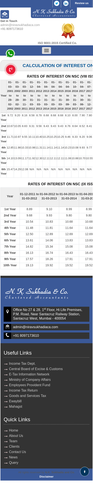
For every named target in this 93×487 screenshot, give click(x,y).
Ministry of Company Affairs (30, 379)
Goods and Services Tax (27, 396)
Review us (82, 3)
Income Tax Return (23, 390)
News (13, 457)
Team (13, 441)
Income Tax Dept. (22, 363)
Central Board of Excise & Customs (36, 369)
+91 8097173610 (26, 335)
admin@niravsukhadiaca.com (20, 25)
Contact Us (17, 452)
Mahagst (15, 406)
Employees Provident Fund (29, 385)
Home (13, 430)
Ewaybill (15, 401)
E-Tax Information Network (29, 374)
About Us (16, 436)
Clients (14, 446)
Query (13, 462)
